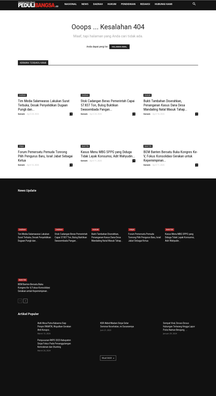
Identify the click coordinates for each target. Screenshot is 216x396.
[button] (194, 4)
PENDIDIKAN (128, 4)
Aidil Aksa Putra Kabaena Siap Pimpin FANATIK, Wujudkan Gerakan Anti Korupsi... (54, 306)
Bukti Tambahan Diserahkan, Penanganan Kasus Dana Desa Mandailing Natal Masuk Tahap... (165, 105)
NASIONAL (70, 4)
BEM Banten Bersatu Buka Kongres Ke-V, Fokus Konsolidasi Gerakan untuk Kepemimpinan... (170, 156)
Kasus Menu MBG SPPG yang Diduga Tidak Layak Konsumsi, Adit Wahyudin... (108, 154)
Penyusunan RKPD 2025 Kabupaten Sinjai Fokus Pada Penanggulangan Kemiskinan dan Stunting (54, 323)
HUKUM (111, 4)
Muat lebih (108, 337)
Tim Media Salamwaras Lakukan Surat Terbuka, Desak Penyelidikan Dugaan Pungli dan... (43, 105)
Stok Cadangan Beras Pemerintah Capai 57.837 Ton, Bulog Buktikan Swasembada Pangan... (107, 105)
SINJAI (21, 146)
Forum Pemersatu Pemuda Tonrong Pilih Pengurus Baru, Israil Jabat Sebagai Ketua (45, 156)
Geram (21, 114)
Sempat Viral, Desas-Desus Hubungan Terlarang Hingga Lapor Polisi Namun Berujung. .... (179, 306)
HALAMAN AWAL (119, 47)
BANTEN (85, 146)
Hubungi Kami (163, 4)
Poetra (38, 392)
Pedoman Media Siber (187, 392)
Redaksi (145, 4)
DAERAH (98, 4)
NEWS (85, 4)
